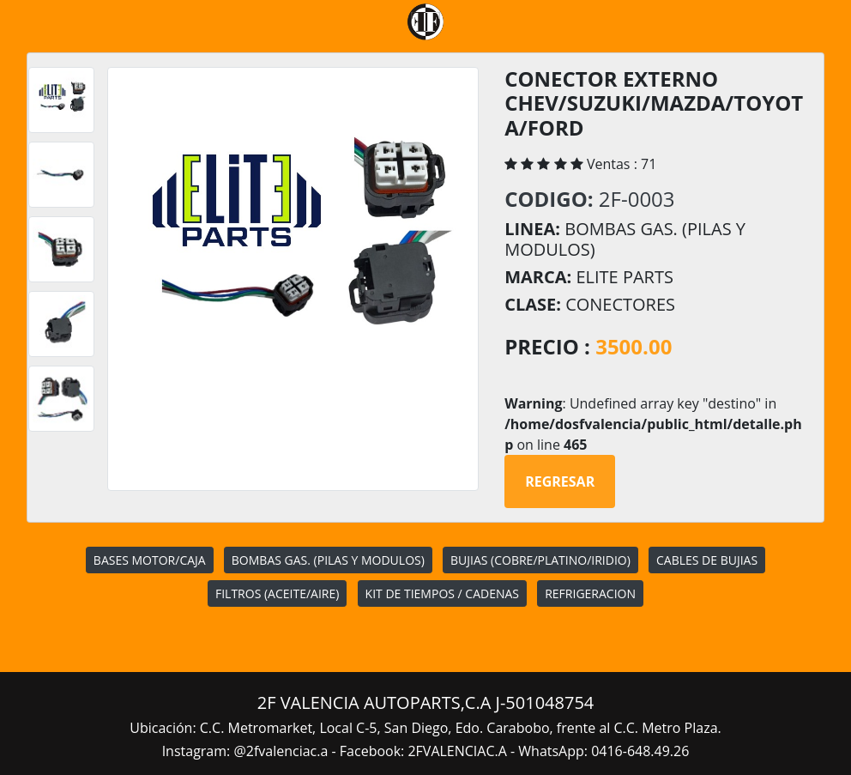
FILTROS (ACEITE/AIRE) (277, 593)
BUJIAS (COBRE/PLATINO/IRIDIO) (540, 560)
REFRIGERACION (590, 593)
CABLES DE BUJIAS (706, 560)
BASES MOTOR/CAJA (150, 560)
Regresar (559, 481)
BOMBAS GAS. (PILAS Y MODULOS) (328, 560)
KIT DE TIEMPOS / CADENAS (442, 593)
